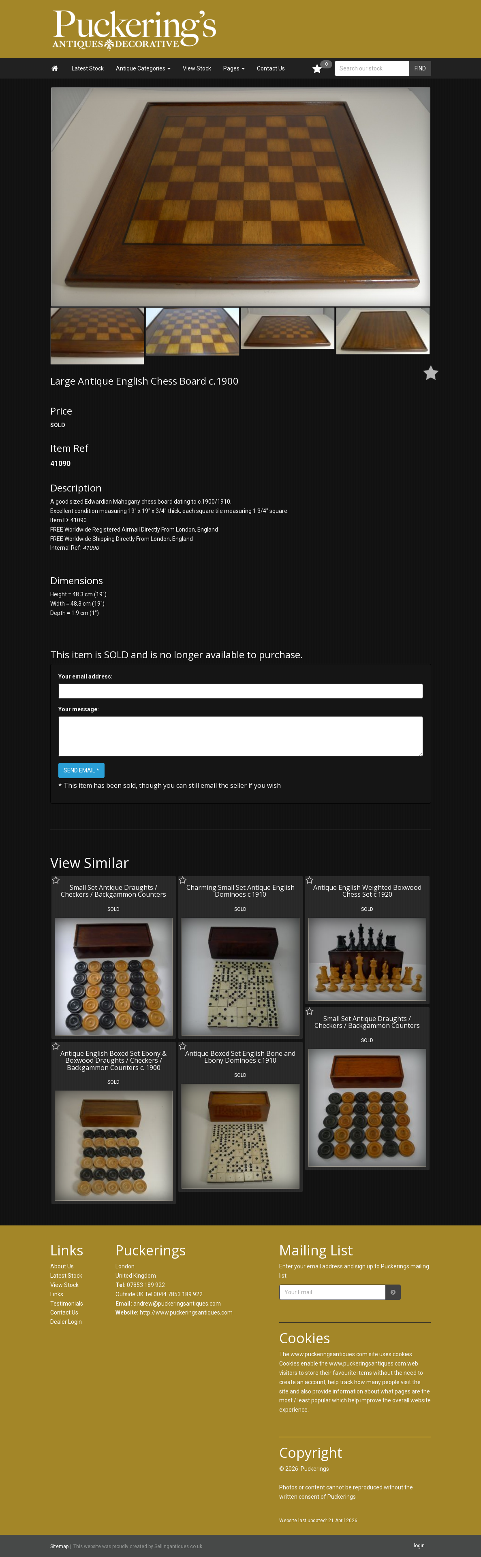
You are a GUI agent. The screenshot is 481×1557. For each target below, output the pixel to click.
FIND (420, 68)
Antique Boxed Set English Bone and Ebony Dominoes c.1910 (240, 1057)
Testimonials (66, 1303)
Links (56, 1294)
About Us (62, 1266)
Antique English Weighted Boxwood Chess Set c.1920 (367, 891)
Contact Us (271, 68)
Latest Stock (88, 68)
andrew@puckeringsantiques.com (177, 1303)
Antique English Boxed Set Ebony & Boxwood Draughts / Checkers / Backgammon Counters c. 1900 (113, 1060)
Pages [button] (234, 68)
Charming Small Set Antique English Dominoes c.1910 (240, 891)
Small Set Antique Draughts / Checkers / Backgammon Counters (113, 891)
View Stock (197, 68)
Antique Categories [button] (143, 68)
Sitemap (59, 1546)
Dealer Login (66, 1322)
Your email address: (85, 676)
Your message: (78, 709)
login (419, 1545)
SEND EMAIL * (81, 770)
